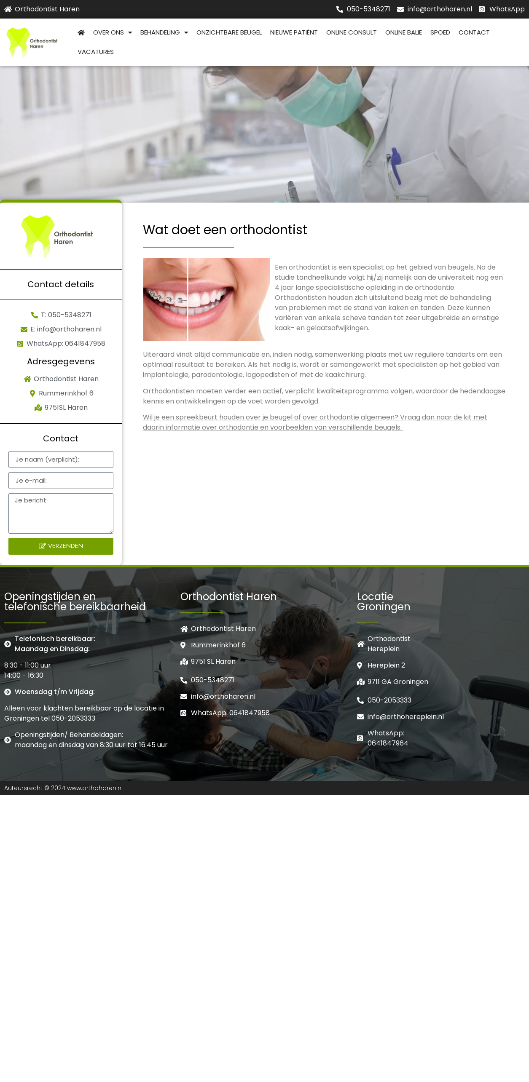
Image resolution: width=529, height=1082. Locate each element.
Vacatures (96, 51)
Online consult (351, 32)
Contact (474, 32)
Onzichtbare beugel (229, 32)
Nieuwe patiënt (294, 32)
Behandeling (164, 32)
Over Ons (112, 32)
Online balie (403, 32)
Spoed (440, 32)
